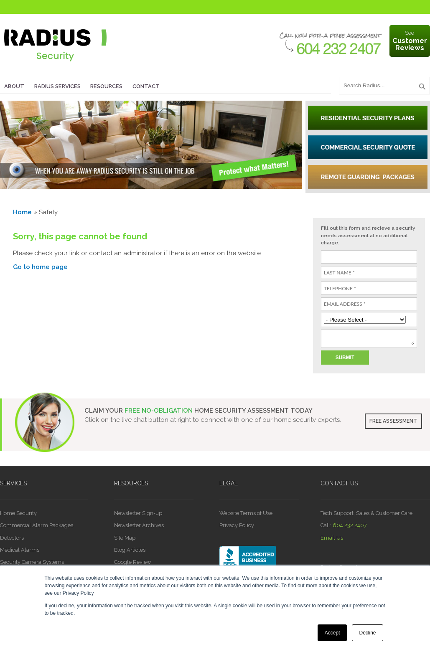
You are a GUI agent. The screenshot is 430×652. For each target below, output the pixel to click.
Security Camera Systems (32, 562)
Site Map (124, 538)
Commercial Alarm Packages (36, 525)
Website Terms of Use (245, 513)
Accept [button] (332, 633)
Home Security (18, 513)
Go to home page (40, 267)
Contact (146, 86)
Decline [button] (367, 633)
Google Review (132, 562)
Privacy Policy (236, 525)
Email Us (332, 538)
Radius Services (57, 86)
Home (22, 212)
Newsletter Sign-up (138, 513)
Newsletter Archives (139, 525)
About (14, 86)
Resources (106, 86)
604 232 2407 (350, 525)
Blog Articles (129, 550)
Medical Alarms (19, 550)
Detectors (12, 538)
